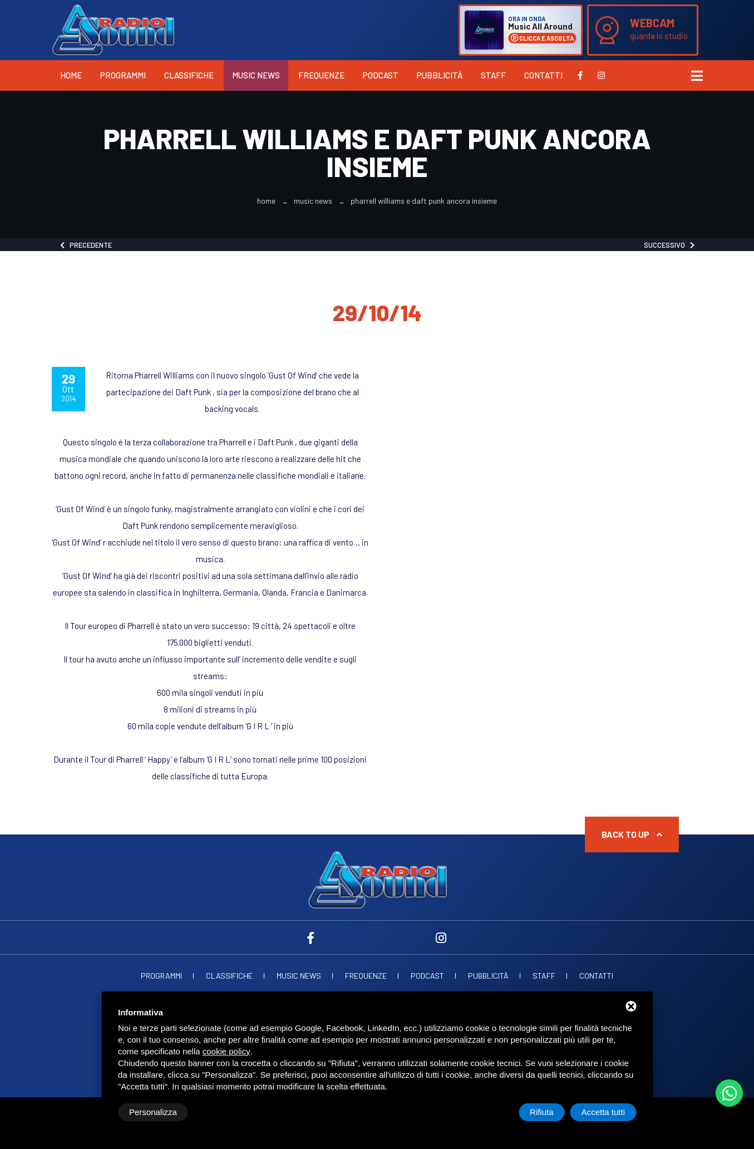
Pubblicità (439, 75)
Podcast (380, 75)
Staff (493, 75)
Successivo (669, 244)
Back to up (632, 834)
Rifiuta (542, 1112)
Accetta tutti (603, 1112)
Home (71, 75)
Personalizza (153, 1112)
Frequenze (321, 75)
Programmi (123, 75)
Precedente (86, 244)
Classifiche (189, 75)
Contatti (543, 75)
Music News (256, 75)
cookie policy (226, 1051)
